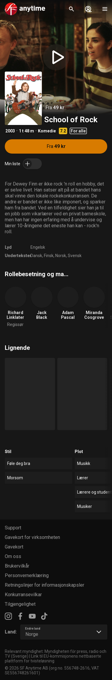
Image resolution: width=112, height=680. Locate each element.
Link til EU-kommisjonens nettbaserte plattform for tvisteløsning (53, 658)
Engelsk (37, 247)
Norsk (60, 255)
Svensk (75, 255)
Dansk (36, 255)
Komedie (47, 131)
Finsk (48, 255)
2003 (10, 131)
